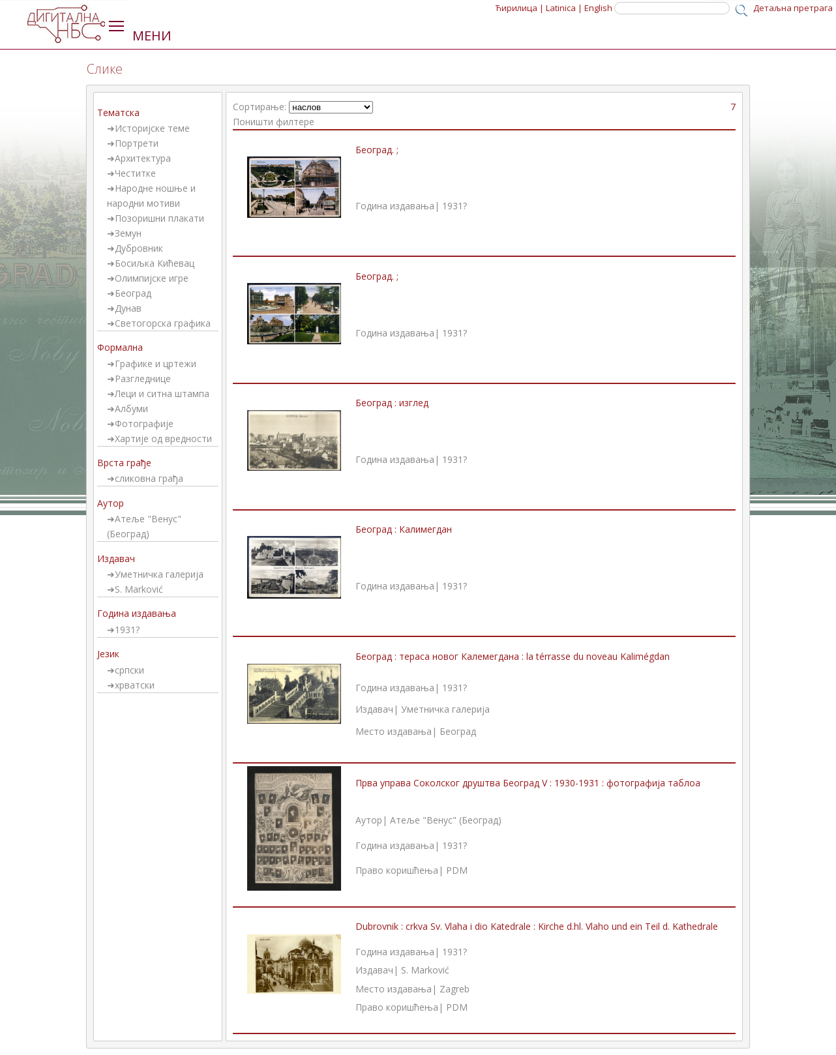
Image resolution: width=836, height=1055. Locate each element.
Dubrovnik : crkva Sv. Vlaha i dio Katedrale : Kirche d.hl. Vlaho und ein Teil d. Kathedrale (536, 926)
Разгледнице (143, 378)
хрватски (135, 685)
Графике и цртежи (155, 363)
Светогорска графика (163, 323)
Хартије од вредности (163, 438)
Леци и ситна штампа (162, 393)
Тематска (118, 112)
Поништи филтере (273, 121)
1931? (127, 629)
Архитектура (143, 158)
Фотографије (144, 423)
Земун (128, 233)
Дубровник (139, 248)
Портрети (136, 143)
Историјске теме (152, 128)
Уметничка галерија (159, 574)
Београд (133, 293)
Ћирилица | (520, 8)
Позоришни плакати (159, 218)
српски (129, 670)
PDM (457, 870)
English (598, 8)
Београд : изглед (391, 402)
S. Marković (139, 589)
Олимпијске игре (151, 278)
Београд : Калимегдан (403, 529)
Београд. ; (376, 149)
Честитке (135, 173)
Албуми (131, 408)
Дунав (128, 308)
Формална (120, 347)
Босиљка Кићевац (154, 263)
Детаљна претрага (793, 8)
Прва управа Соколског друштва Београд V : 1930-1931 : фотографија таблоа (527, 783)
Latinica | (564, 8)
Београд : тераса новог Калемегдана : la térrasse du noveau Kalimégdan (512, 656)
